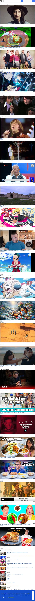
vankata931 (8, 560)
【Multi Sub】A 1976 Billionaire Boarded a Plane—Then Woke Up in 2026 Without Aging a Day (19, 563)
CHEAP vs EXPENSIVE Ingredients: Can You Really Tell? (8, 479)
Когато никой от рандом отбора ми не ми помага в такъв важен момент (10, 47)
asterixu (2, 139)
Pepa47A (2, 321)
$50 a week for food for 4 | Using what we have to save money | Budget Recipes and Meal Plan (12, 412)
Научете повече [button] (11, 597)
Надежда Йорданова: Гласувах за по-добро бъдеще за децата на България (17, 552)
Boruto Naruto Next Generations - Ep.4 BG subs (13, 559)
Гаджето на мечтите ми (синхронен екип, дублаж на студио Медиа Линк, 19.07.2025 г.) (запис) (20, 567)
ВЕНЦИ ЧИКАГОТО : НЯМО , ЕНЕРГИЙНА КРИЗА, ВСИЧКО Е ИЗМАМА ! (10, 183)
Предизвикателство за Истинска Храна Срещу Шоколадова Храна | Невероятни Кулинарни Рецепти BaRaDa (15, 524)
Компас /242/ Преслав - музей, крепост (5, 205)
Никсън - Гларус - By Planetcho (11, 582)
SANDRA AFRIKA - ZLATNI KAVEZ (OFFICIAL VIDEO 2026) (15, 574)
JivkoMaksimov (2, 70)
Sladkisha (2, 413)
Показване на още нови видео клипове (5, 549)
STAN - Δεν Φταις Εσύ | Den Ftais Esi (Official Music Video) (8, 502)
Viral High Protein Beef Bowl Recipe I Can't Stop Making (7, 457)
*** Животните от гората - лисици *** (5, 320)
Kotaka (8, 579)
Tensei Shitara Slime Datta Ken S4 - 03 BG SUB (6, 92)
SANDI (2, 366)
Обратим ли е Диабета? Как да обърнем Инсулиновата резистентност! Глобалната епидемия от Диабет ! (14, 250)
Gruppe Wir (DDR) (2, 138)
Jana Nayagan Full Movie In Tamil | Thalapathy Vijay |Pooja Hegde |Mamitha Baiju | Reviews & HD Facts (20, 589)
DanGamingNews (3, 48)
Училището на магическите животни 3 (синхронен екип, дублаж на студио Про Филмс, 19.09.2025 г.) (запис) (15, 69)
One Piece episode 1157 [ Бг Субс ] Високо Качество (7, 298)
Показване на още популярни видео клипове (6, 275)
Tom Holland (8, 578)
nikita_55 (2, 206)
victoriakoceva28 (3, 251)
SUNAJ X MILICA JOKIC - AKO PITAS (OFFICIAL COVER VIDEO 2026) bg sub (10, 365)
